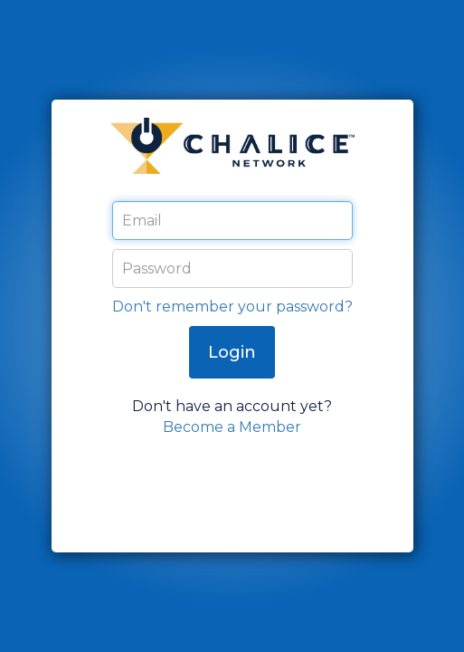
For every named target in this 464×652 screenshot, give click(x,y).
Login (232, 352)
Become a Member (232, 427)
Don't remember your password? (232, 306)
